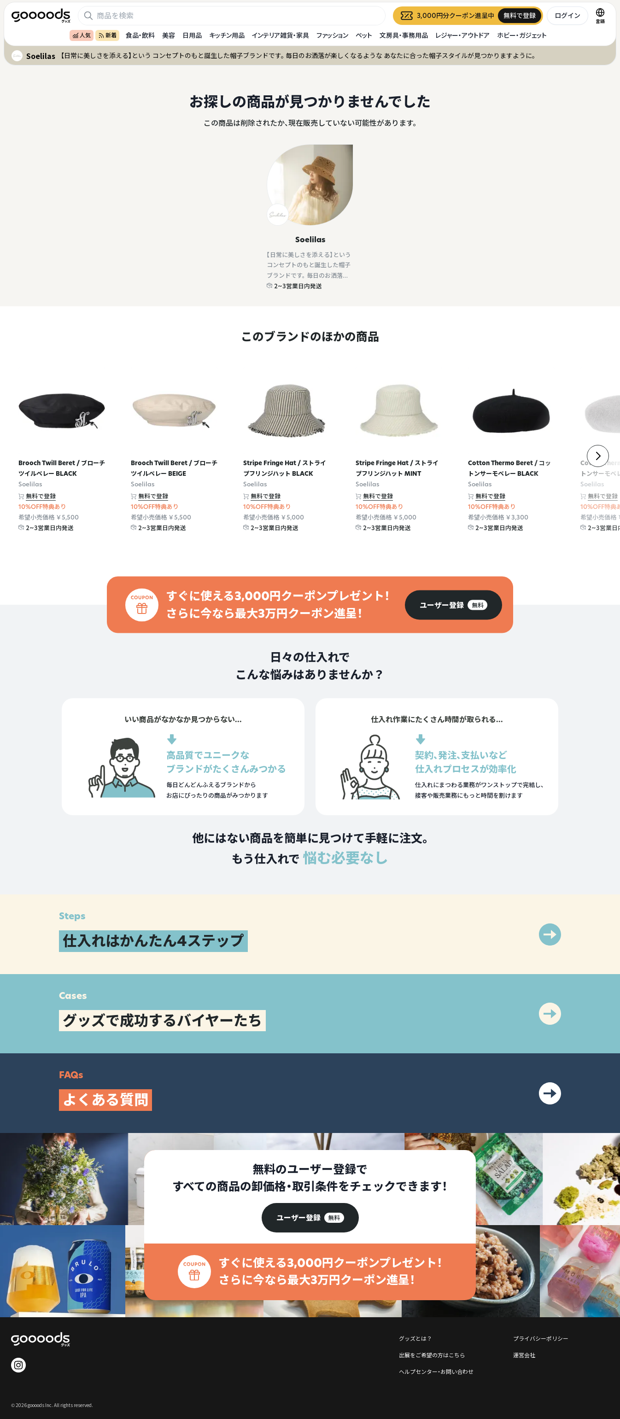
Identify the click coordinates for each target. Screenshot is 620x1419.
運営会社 (524, 1355)
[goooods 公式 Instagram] (18, 1365)
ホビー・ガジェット (522, 35)
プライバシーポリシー (540, 1338)
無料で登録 (41, 496)
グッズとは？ (415, 1338)
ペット (364, 35)
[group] (453, 604)
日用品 (192, 35)
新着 (107, 35)
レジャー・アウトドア (462, 35)
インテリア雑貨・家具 (280, 35)
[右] (598, 456)
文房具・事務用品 (404, 35)
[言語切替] (600, 15)
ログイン (567, 15)
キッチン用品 (227, 35)
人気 (81, 35)
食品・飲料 (140, 35)
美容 (168, 35)
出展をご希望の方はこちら (432, 1355)
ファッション (332, 35)
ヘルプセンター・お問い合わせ (436, 1371)
